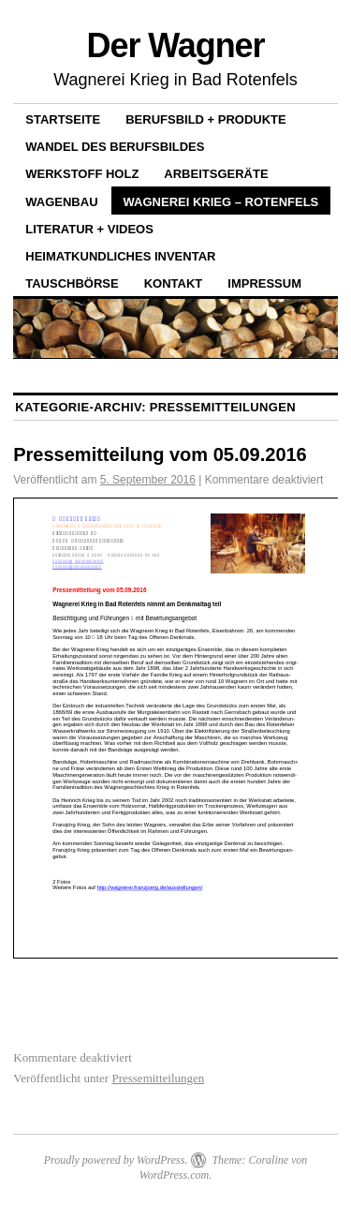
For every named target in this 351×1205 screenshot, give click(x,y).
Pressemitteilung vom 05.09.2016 (160, 454)
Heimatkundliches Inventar (120, 256)
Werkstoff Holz (82, 174)
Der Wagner (176, 45)
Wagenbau (61, 202)
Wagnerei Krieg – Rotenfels (221, 202)
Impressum (264, 283)
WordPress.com (174, 1175)
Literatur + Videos (89, 229)
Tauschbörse (71, 283)
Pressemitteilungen (157, 1078)
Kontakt (173, 283)
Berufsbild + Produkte (205, 119)
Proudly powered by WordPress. (116, 1160)
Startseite (62, 119)
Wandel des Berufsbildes (114, 147)
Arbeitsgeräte (216, 174)
